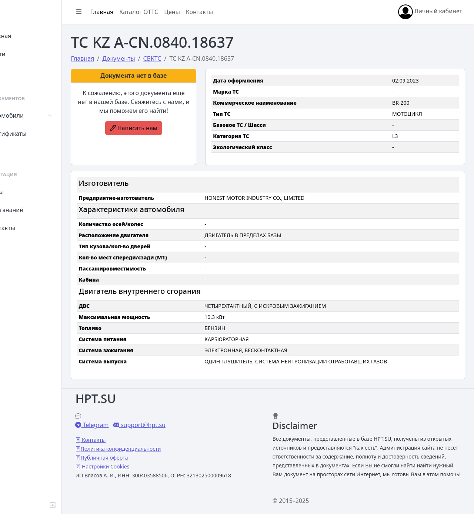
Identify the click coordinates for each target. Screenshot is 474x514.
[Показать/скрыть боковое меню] (112, 12)
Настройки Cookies (137, 457)
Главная (26, 36)
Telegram (127, 416)
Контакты (28, 228)
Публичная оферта (137, 448)
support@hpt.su (175, 416)
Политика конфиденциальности (153, 439)
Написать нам (161, 128)
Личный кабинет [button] (430, 11)
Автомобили (32, 115)
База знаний (32, 210)
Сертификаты (34, 134)
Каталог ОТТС (171, 12)
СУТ (20, 152)
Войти (23, 54)
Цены (23, 192)
